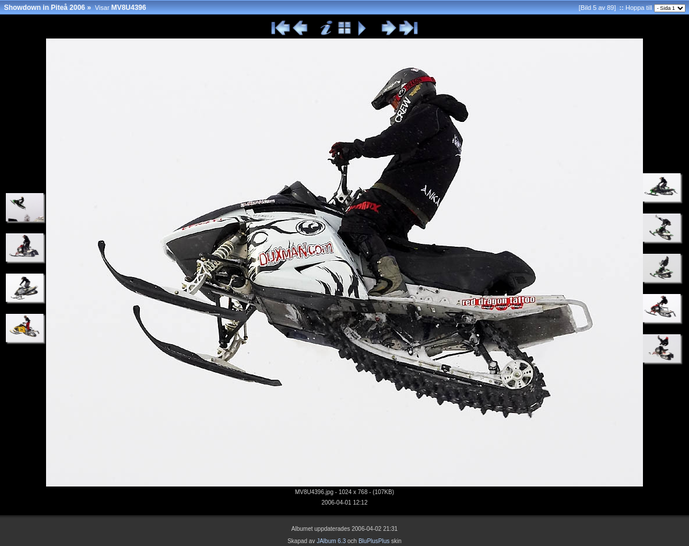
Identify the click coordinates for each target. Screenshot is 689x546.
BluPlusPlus (373, 541)
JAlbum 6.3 (331, 541)
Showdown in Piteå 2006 (44, 8)
